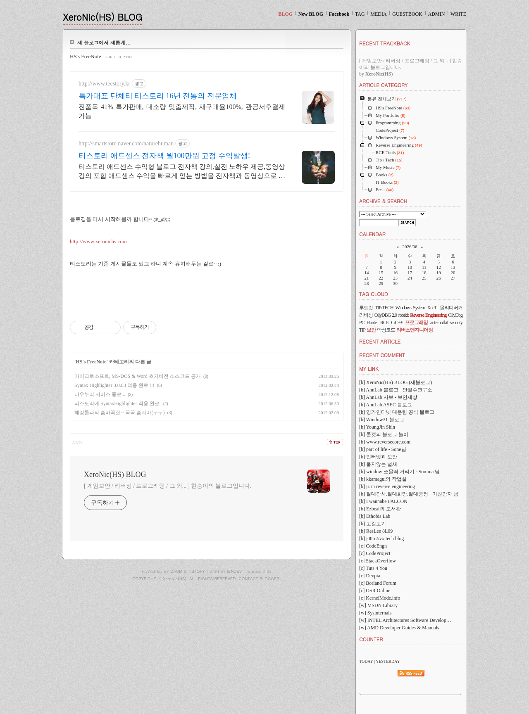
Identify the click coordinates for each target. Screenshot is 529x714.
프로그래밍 (416, 322)
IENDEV (234, 571)
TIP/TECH (384, 308)
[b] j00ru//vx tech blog (381, 538)
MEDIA (378, 14)
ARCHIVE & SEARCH (383, 200)
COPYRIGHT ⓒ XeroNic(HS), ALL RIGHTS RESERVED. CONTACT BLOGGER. (207, 578)
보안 (371, 330)
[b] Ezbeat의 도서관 (380, 509)
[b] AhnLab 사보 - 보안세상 (388, 397)
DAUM (176, 571)
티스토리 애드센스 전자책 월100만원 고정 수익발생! (164, 156)
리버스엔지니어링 (414, 330)
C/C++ (397, 322)
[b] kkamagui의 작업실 (383, 479)
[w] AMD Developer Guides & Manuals (399, 628)
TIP (362, 330)
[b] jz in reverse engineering (387, 486)
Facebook (339, 14)
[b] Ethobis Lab (374, 516)
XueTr (432, 308)
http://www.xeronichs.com (98, 241)
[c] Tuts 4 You (373, 568)
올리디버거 (451, 308)
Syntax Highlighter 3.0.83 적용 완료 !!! (114, 385)
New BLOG (310, 14)
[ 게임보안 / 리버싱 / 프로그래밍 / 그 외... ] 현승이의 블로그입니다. (167, 486)
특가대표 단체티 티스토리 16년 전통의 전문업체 (158, 96)
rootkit (403, 315)
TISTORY (196, 571)
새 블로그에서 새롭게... (104, 42)
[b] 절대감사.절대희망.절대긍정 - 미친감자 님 (408, 494)
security (456, 322)
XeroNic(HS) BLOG (102, 16)
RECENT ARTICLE (379, 341)
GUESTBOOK (407, 14)
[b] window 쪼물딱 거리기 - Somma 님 (399, 471)
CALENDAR (372, 233)
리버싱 (366, 315)
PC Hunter (368, 322)
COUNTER (371, 639)
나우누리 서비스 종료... (99, 394)
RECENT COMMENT (382, 354)
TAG (360, 14)
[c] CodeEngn (373, 546)
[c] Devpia (369, 576)
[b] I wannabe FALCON (383, 501)
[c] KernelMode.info (379, 598)
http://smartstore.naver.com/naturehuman (126, 143)
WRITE (458, 14)
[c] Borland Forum (377, 583)
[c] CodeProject (375, 553)
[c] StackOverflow (377, 561)
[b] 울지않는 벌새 (378, 464)
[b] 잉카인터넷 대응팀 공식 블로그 (396, 412)
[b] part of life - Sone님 (382, 449)
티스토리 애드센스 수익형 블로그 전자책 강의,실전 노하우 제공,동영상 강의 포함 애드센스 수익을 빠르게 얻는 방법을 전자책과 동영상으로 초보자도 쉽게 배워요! (182, 171)
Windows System (410, 308)
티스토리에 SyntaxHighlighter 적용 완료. (117, 403)
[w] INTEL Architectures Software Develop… (405, 620)
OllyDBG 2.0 (385, 315)
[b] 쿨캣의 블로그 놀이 (383, 434)
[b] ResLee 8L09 (376, 531)
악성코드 (386, 330)
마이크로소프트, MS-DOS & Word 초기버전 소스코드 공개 (137, 376)
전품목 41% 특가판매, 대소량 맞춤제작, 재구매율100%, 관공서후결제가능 (182, 111)
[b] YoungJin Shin (377, 427)
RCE (384, 322)
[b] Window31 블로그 (381, 419)
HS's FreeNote (85, 56)
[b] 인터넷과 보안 (378, 457)
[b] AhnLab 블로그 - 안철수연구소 (395, 390)
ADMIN (436, 14)
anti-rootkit (439, 322)
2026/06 (409, 246)
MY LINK (369, 368)
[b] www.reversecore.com (384, 442)
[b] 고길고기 (372, 524)
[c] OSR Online (374, 590)
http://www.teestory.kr (104, 84)
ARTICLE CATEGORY (383, 84)
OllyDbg (455, 315)
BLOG (285, 14)
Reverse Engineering (428, 315)
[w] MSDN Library (378, 605)
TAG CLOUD (373, 293)
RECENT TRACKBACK (384, 43)
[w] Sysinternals (375, 613)
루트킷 (366, 308)
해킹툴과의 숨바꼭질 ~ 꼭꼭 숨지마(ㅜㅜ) (119, 412)
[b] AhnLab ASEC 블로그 (385, 405)
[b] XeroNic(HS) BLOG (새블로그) (395, 382)
